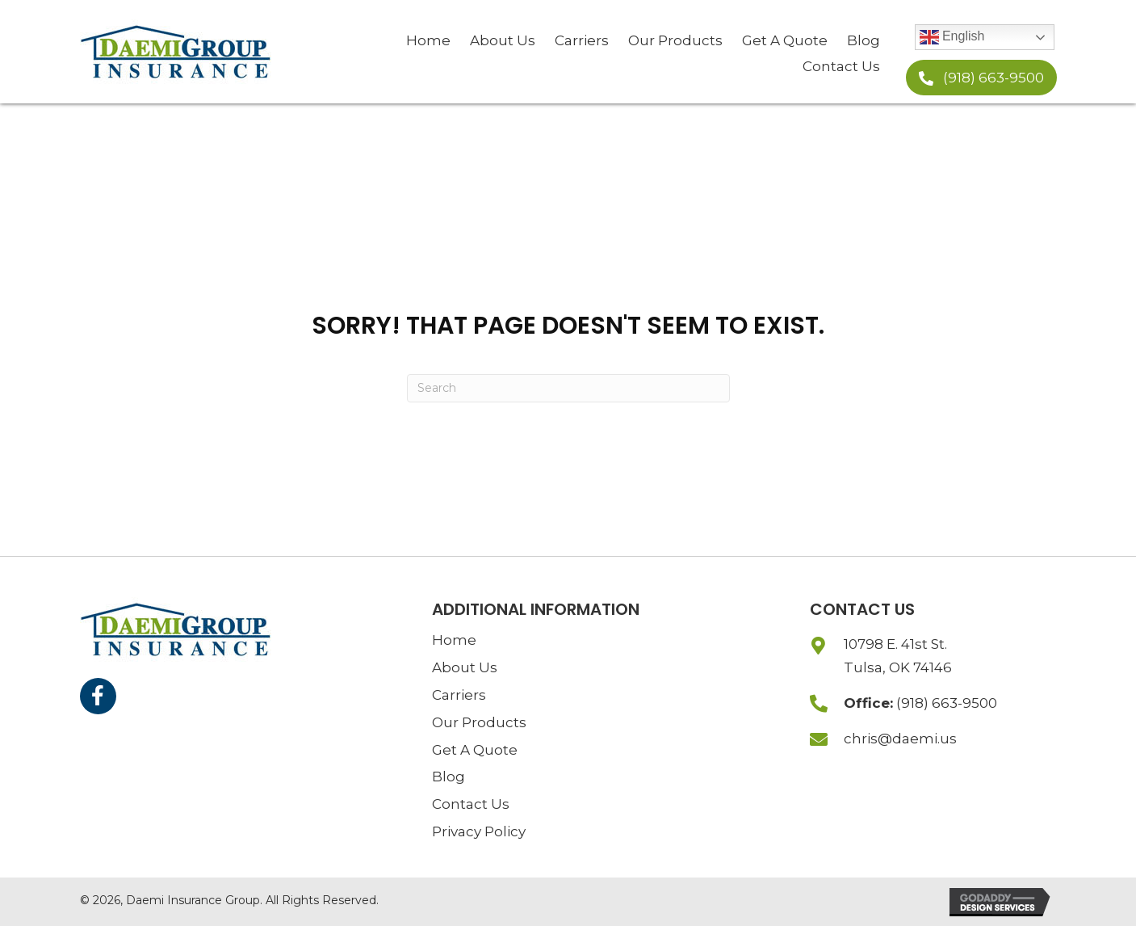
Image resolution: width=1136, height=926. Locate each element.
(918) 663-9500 (946, 703)
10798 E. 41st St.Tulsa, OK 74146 (898, 656)
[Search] (568, 388)
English (952, 37)
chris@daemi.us (900, 738)
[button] (981, 77)
